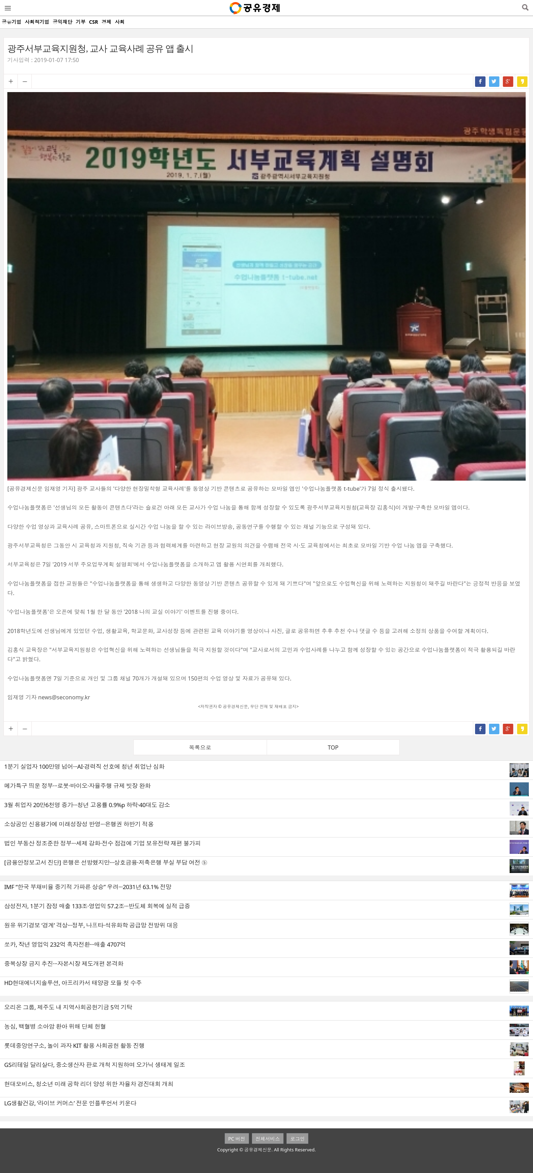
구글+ (508, 81)
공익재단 (62, 21)
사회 (120, 21)
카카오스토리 (522, 81)
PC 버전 (236, 1138)
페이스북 (480, 81)
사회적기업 (37, 21)
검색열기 (525, 8)
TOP (333, 747)
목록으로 (200, 747)
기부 (81, 21)
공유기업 (11, 21)
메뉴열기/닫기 (7, 8)
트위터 (494, 81)
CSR (93, 21)
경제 (106, 21)
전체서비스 (268, 1138)
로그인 (297, 1138)
